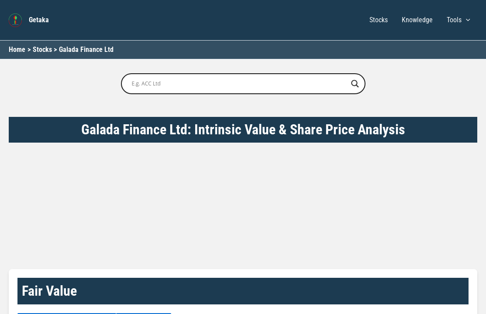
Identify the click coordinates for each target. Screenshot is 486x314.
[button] (466, 20)
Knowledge (417, 20)
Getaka (39, 20)
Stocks (378, 20)
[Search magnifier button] (355, 84)
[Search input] (239, 84)
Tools (458, 20)
